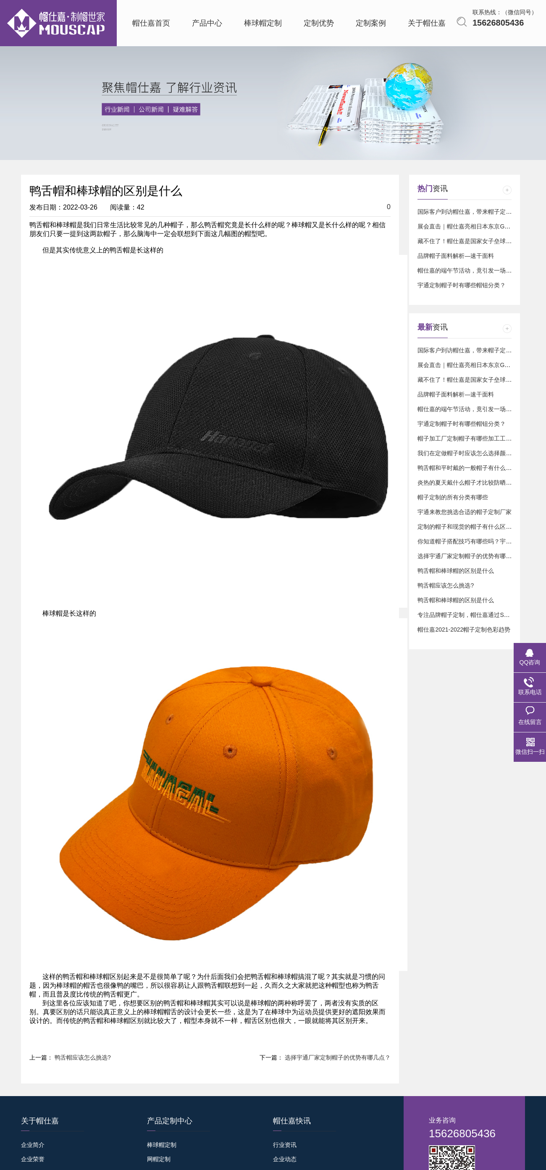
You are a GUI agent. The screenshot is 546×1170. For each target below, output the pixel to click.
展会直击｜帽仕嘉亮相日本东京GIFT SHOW (475, 226)
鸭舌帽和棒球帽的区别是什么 (455, 570)
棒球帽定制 (161, 1145)
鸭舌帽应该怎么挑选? (83, 1057)
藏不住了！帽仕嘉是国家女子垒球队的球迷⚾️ (476, 241)
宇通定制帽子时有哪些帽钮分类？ (461, 285)
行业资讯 (285, 1145)
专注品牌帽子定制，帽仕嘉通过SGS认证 (470, 614)
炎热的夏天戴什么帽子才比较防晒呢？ (467, 482)
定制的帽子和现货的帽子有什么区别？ (467, 526)
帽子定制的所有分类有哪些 (452, 497)
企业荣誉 (33, 1159)
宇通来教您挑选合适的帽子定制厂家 (464, 512)
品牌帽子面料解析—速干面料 (455, 255)
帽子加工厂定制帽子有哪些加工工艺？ (467, 438)
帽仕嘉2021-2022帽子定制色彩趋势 (463, 629)
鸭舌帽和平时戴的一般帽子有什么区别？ (470, 467)
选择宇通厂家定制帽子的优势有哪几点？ (338, 1057)
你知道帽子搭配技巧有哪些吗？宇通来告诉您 (476, 541)
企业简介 (33, 1145)
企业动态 (285, 1159)
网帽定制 (159, 1159)
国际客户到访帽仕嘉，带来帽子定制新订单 (473, 211)
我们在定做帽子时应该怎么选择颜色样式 (470, 453)
